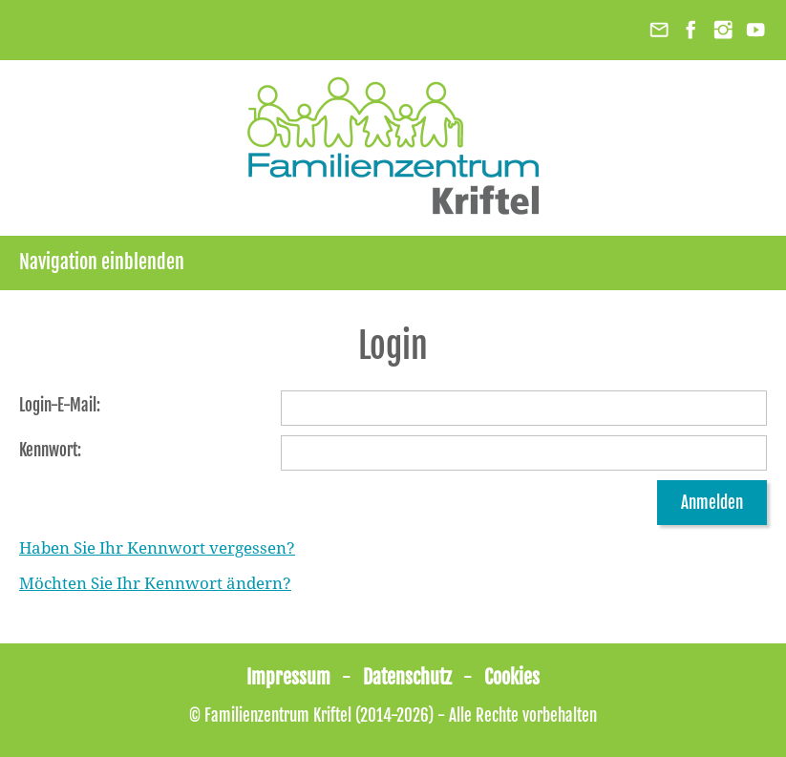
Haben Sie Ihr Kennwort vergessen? (157, 547)
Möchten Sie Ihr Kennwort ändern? (155, 583)
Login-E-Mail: (59, 405)
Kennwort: (50, 450)
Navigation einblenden (101, 262)
